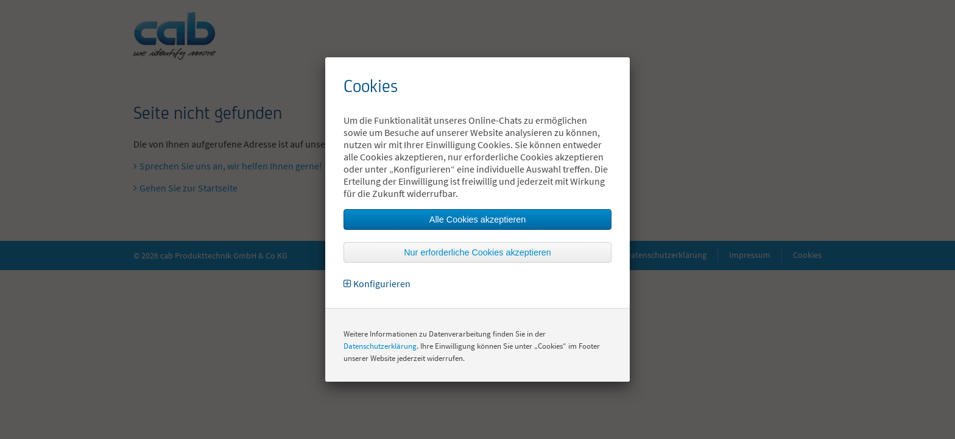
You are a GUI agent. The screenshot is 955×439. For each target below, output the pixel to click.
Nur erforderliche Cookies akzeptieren (477, 252)
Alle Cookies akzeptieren (477, 219)
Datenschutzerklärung (380, 346)
